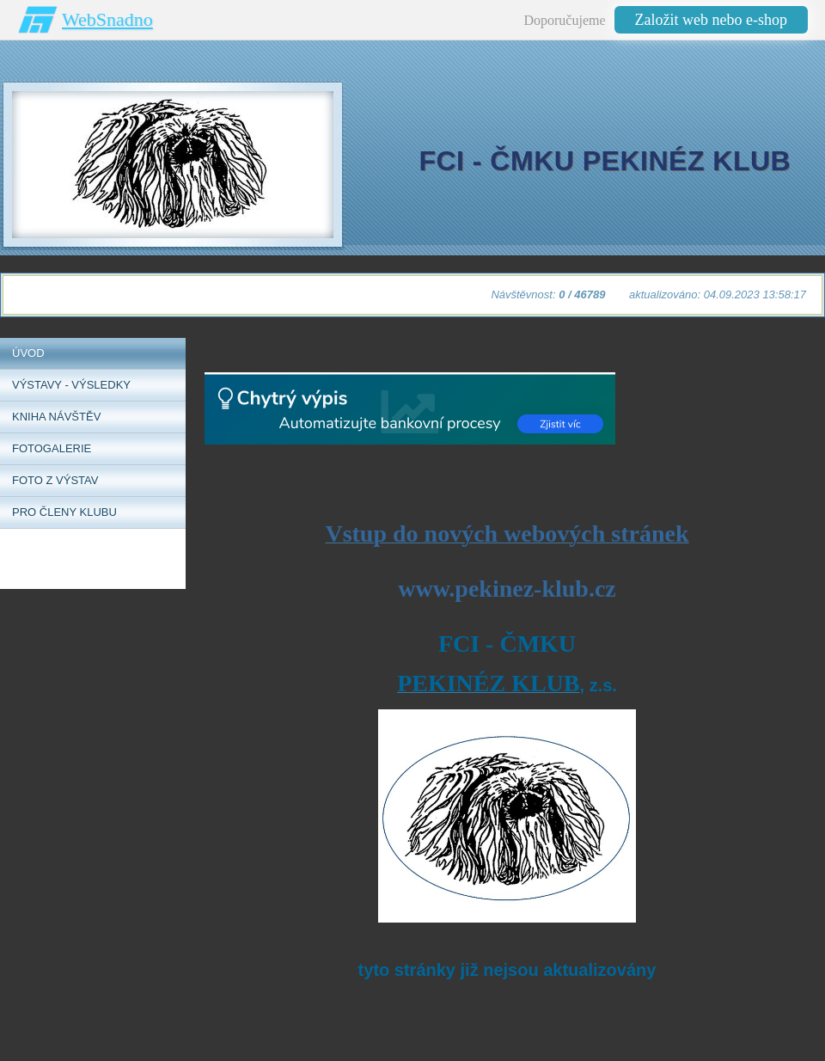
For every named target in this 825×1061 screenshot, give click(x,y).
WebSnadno (107, 19)
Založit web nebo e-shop (711, 19)
